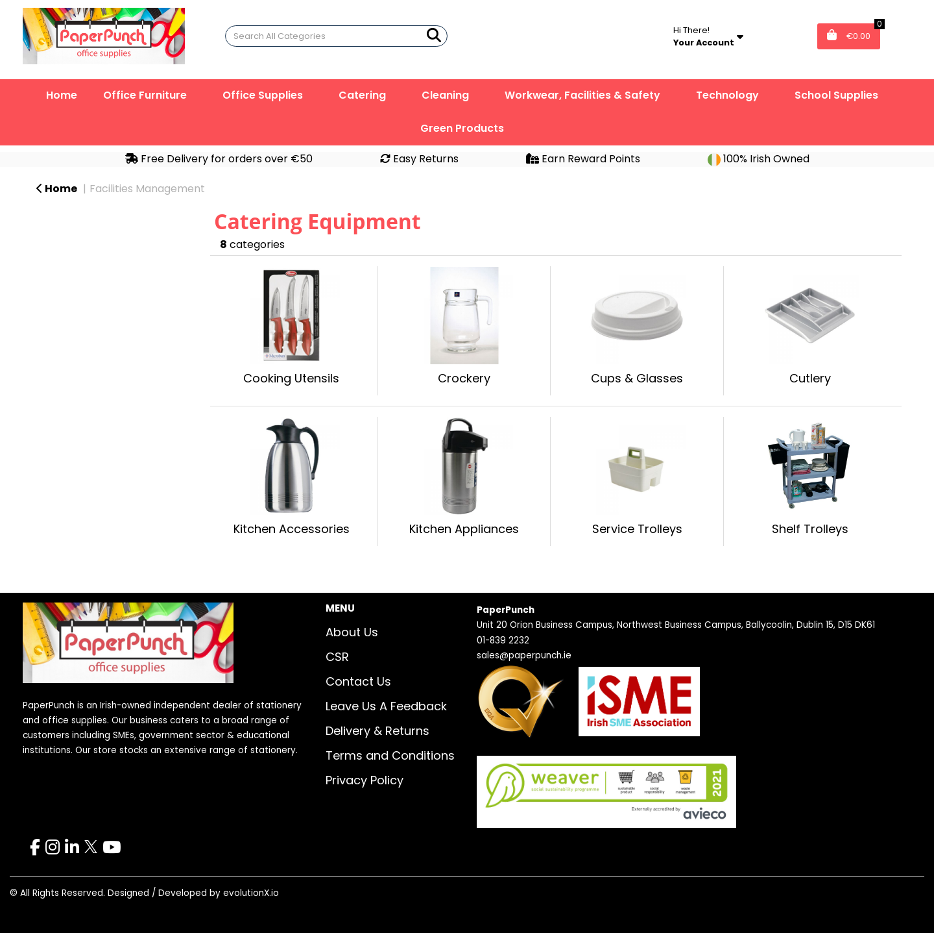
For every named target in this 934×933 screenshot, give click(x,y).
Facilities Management (147, 188)
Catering (362, 95)
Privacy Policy (364, 780)
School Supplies (836, 95)
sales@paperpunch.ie (524, 655)
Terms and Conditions (390, 755)
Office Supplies (262, 95)
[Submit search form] (434, 35)
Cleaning (445, 95)
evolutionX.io (251, 893)
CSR (337, 657)
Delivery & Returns (377, 731)
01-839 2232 (503, 640)
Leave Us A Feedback (386, 706)
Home (61, 95)
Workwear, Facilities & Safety (582, 95)
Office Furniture (145, 95)
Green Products (462, 128)
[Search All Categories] (336, 36)
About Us (352, 632)
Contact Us (358, 681)
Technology (727, 95)
